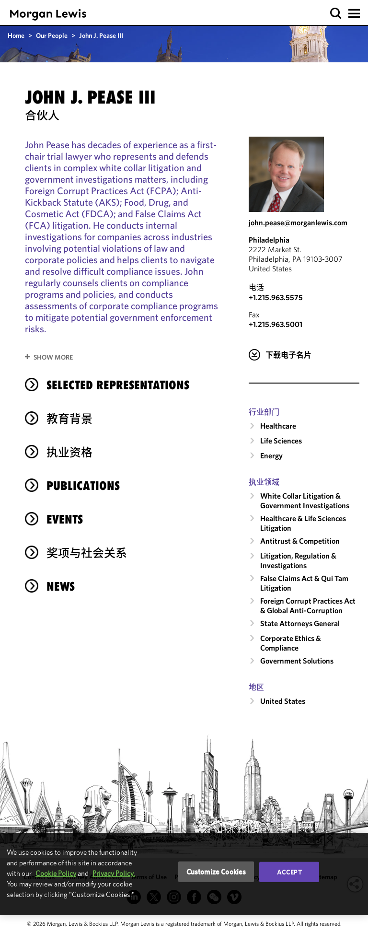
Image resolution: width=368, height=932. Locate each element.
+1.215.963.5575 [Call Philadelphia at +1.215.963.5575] (276, 297)
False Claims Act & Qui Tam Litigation (304, 583)
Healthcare (278, 426)
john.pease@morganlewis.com (298, 222)
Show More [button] (53, 357)
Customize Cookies (216, 871)
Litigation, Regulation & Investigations (298, 560)
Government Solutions (297, 660)
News (60, 586)
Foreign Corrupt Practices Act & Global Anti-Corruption (308, 605)
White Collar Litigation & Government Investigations (304, 500)
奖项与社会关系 (86, 553)
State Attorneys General (300, 623)
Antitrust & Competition (300, 541)
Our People (52, 35)
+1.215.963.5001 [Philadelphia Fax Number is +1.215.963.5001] (275, 324)
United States (282, 701)
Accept (289, 871)
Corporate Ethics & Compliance (290, 642)
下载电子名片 (288, 355)
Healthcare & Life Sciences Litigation (303, 523)
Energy (271, 455)
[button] (336, 14)
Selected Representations (117, 385)
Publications (83, 485)
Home (16, 35)
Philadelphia (269, 240)
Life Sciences (281, 440)
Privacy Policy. (113, 873)
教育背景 (69, 418)
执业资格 (69, 452)
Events (64, 519)
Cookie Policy (55, 873)
